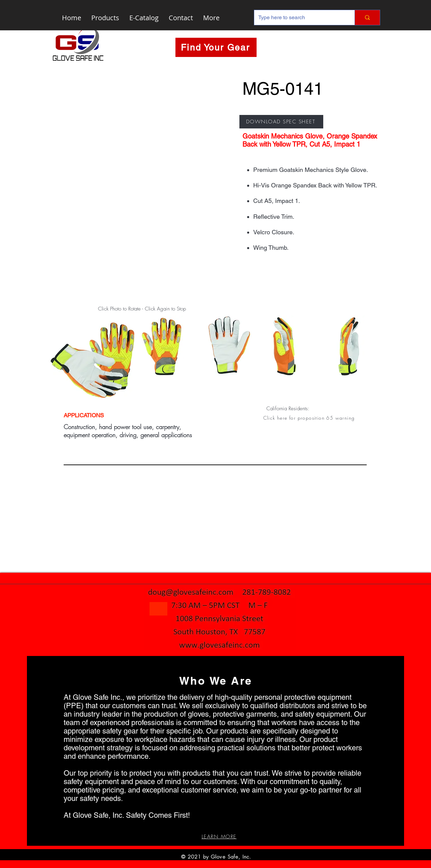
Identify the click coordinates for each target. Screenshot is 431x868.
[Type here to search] (299, 17)
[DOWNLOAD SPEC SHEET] (281, 121)
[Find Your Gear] (216, 47)
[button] (310, 417)
